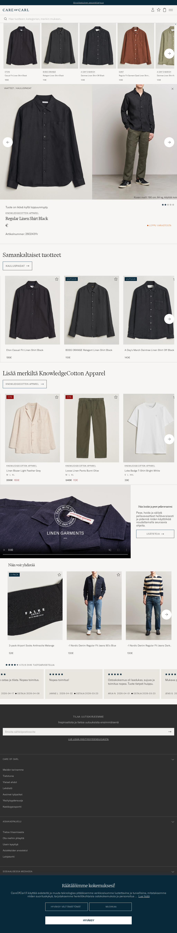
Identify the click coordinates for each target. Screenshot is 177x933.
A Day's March (88, 72)
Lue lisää (144, 896)
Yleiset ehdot (10, 782)
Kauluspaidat (23, 88)
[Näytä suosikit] (158, 10)
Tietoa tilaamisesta (13, 832)
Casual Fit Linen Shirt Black (16, 75)
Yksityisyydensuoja (13, 800)
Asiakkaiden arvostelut (15, 850)
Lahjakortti (9, 856)
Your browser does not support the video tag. (65, 521)
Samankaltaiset (32, 254)
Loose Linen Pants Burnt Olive (82, 470)
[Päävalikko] (170, 10)
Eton (7, 72)
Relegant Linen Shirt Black (53, 75)
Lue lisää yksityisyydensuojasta (88, 739)
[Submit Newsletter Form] (170, 731)
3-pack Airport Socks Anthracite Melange (31, 645)
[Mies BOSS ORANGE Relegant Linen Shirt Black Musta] (59, 46)
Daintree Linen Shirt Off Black (92, 75)
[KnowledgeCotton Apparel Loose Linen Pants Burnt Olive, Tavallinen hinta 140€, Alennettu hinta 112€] (91, 438)
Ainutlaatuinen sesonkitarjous (88, 2)
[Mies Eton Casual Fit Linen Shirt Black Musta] (21, 46)
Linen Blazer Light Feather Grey (23, 470)
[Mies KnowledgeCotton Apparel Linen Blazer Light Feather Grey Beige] (32, 428)
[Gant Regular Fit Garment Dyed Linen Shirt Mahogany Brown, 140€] (136, 52)
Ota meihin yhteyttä (13, 838)
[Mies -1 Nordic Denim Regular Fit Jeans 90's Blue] (94, 605)
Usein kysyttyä (10, 844)
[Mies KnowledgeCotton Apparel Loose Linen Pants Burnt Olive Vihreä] (91, 428)
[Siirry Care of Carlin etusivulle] (16, 10)
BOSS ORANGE (49, 72)
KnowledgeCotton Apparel (22, 213)
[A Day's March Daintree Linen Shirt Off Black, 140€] (98, 52)
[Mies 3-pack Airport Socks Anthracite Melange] (35, 605)
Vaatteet (9, 88)
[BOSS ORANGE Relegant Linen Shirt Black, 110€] (60, 52)
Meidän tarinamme (13, 769)
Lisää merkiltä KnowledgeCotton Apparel (54, 373)
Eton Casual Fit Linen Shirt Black (24, 350)
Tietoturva (8, 776)
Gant (121, 72)
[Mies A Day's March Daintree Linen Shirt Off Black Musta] (98, 46)
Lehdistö (7, 788)
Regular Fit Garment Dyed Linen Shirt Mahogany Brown (133, 75)
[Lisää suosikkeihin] (56, 280)
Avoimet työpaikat (12, 794)
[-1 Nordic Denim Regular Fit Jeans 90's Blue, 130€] (94, 613)
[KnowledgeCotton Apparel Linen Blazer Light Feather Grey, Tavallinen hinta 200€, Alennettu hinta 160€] (32, 438)
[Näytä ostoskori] (164, 10)
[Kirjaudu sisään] (153, 10)
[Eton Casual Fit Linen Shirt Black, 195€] (22, 52)
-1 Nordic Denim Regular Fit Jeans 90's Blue (92, 645)
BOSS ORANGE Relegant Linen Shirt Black (89, 350)
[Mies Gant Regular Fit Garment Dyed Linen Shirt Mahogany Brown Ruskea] (136, 46)
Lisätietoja (153, 534)
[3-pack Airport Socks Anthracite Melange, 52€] (35, 613)
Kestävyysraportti (12, 806)
